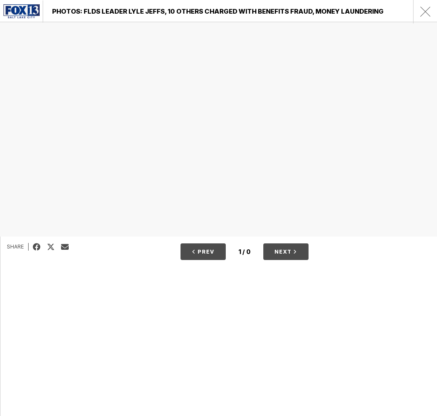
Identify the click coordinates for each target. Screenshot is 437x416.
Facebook (40, 247)
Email (68, 247)
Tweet (54, 247)
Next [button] (285, 251)
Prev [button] (203, 251)
